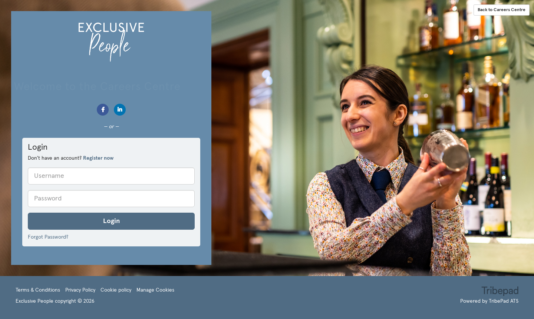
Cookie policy (115, 290)
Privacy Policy (80, 290)
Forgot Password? (48, 237)
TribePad (499, 292)
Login (111, 221)
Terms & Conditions (38, 290)
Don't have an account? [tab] (70, 158)
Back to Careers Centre (501, 10)
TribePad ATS (503, 301)
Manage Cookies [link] (155, 290)
